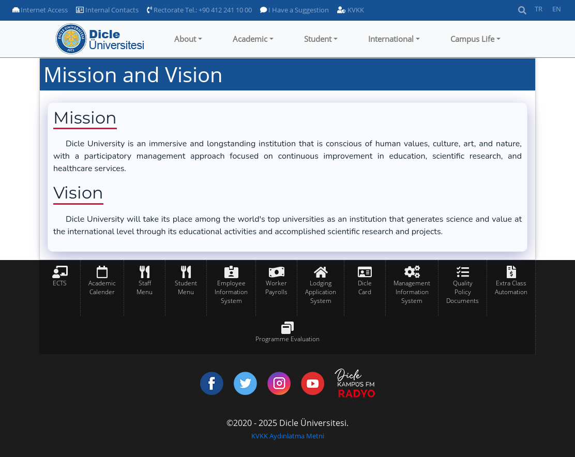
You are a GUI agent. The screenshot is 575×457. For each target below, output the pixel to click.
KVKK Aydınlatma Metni (287, 435)
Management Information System (412, 292)
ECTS (60, 283)
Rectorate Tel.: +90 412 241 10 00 (199, 9)
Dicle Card (365, 287)
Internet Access (40, 9)
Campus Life (472, 39)
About (185, 39)
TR (538, 8)
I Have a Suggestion (294, 9)
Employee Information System (231, 292)
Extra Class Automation (511, 287)
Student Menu (186, 287)
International (391, 39)
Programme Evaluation (287, 338)
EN (556, 8)
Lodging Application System (320, 292)
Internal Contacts (107, 9)
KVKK (350, 9)
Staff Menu (145, 287)
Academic (250, 39)
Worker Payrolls (276, 287)
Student (317, 39)
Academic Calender (102, 287)
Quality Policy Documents (462, 292)
